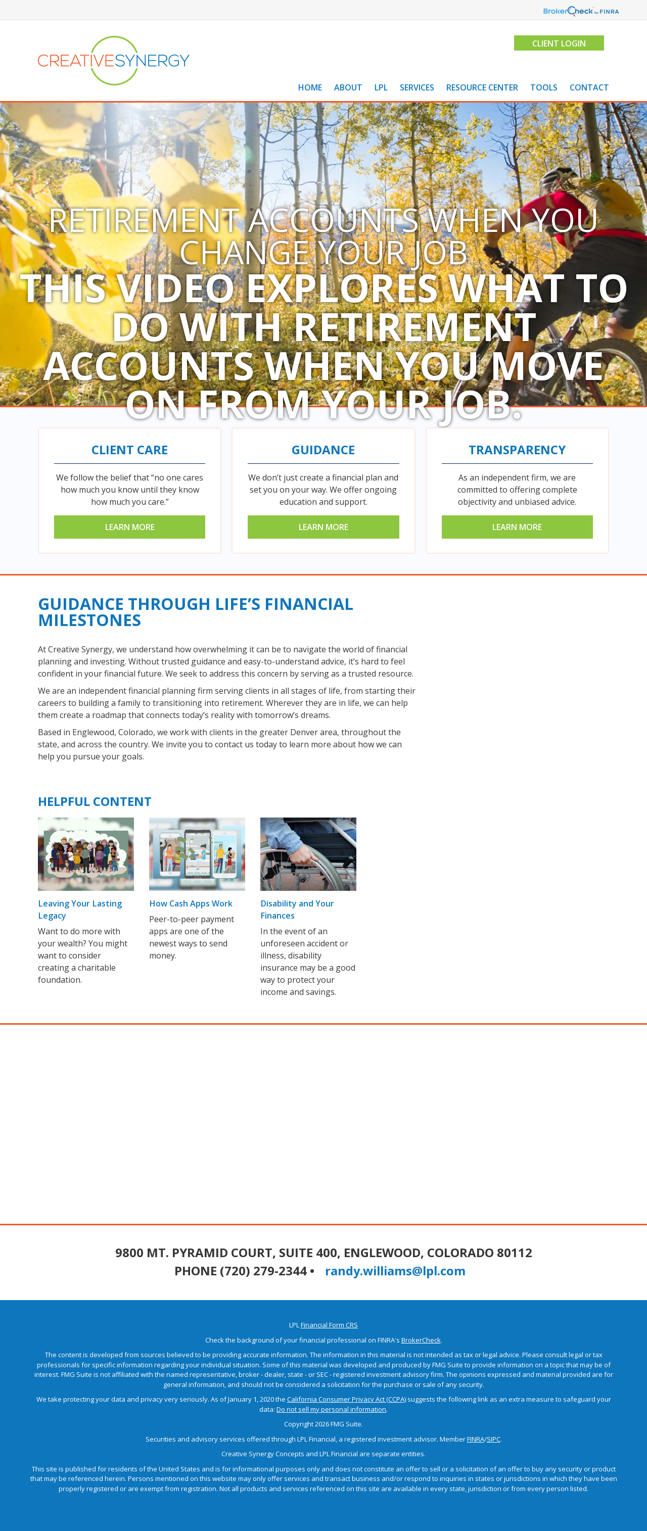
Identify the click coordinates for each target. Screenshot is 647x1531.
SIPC (493, 1439)
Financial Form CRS (329, 1324)
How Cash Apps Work (190, 903)
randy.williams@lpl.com (395, 1270)
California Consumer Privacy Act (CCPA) (346, 1399)
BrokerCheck (421, 1340)
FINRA (475, 1439)
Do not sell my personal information (331, 1409)
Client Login (558, 43)
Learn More (130, 527)
